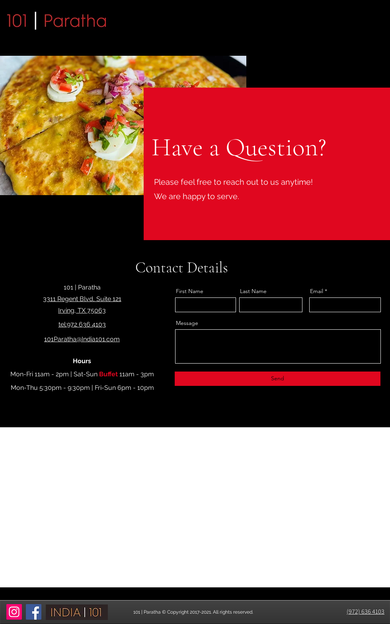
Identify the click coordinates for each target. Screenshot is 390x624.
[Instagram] (14, 612)
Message (187, 323)
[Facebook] (33, 612)
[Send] (277, 379)
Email (316, 291)
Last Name (253, 291)
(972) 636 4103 (365, 611)
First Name (189, 291)
